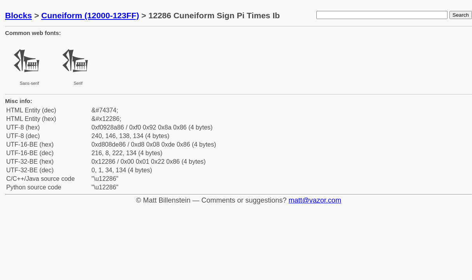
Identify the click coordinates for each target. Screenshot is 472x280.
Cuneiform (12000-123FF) (90, 15)
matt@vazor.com (315, 200)
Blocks (18, 15)
